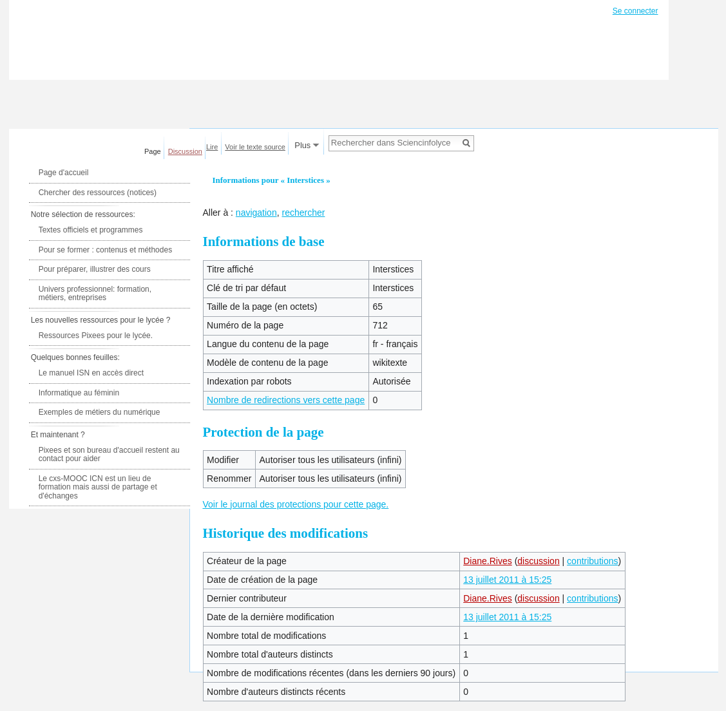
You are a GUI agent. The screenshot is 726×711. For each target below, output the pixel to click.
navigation (256, 212)
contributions (592, 561)
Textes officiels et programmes (91, 229)
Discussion (185, 151)
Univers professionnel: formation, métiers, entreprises (95, 294)
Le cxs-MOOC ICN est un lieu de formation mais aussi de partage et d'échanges (98, 487)
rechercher (303, 212)
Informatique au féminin (79, 392)
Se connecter (635, 10)
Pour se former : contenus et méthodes (105, 249)
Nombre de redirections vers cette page (286, 400)
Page (152, 151)
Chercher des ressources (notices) (98, 192)
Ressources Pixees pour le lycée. (96, 335)
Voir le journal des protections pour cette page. (296, 504)
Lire (212, 147)
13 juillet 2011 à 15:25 (507, 579)
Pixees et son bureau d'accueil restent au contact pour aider (109, 455)
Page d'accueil (64, 172)
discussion (538, 561)
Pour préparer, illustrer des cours (95, 269)
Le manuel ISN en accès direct (91, 372)
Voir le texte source (255, 147)
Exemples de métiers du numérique (99, 412)
